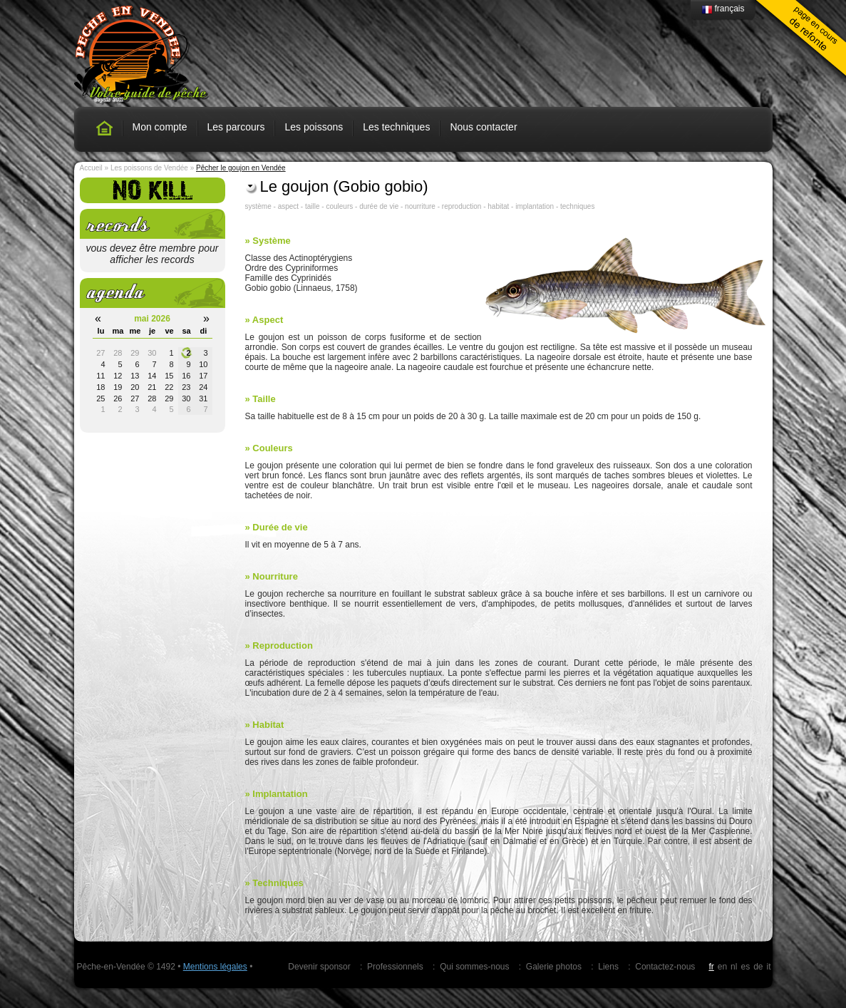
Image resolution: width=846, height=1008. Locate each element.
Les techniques (396, 127)
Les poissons (313, 127)
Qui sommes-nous (474, 967)
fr (710, 967)
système (258, 206)
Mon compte (160, 127)
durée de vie (378, 206)
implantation (534, 206)
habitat (498, 206)
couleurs (339, 206)
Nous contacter (483, 127)
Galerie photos (554, 967)
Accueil (91, 168)
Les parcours (236, 127)
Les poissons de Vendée (149, 168)
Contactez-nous (665, 967)
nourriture (420, 206)
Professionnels (395, 967)
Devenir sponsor (319, 967)
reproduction (462, 206)
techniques (577, 206)
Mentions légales (215, 967)
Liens (608, 967)
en (722, 967)
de (758, 967)
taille (312, 206)
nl (734, 967)
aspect (288, 206)
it (769, 967)
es (745, 967)
